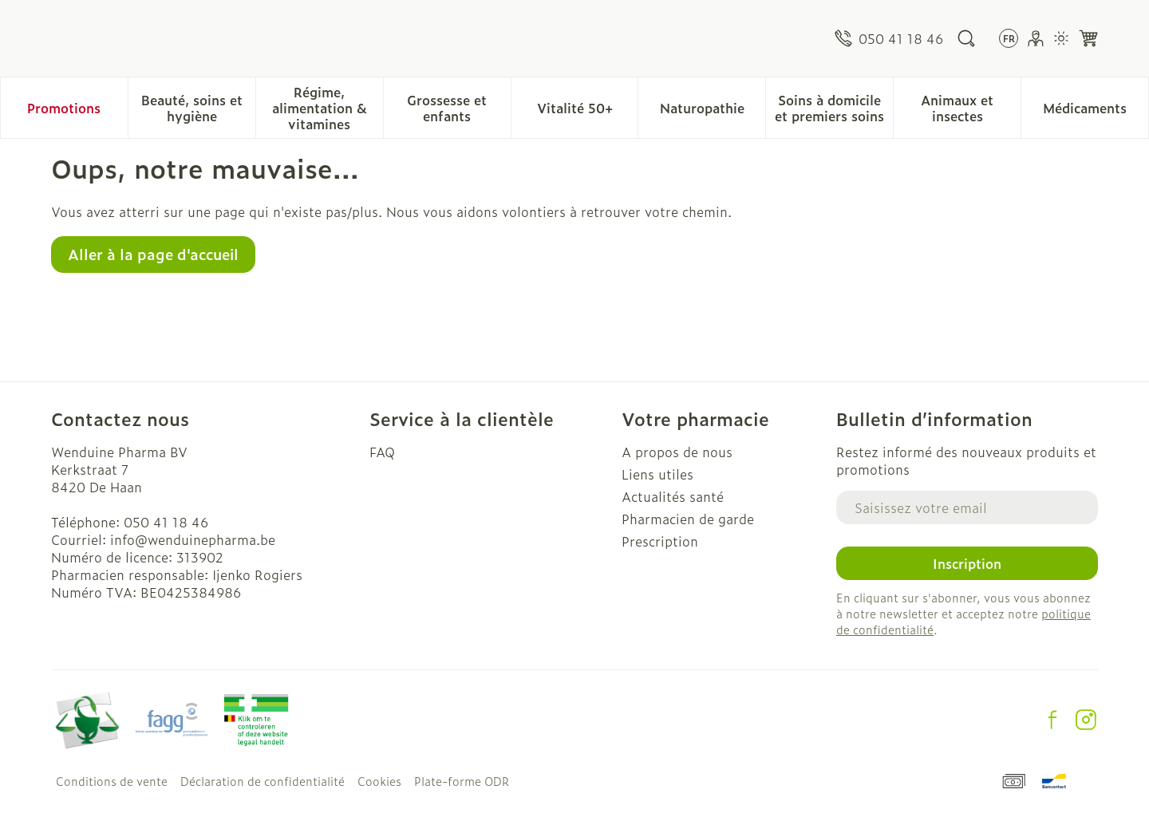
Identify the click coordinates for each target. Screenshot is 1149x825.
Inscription (967, 563)
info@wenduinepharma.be (192, 539)
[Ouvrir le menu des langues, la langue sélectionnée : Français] (1008, 38)
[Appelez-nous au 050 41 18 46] (889, 38)
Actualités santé (673, 496)
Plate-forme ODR (461, 781)
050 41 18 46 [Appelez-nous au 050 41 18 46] (166, 521)
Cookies (379, 781)
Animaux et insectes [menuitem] (971, 107)
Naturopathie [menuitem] (712, 111)
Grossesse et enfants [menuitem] (458, 107)
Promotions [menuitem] (64, 107)
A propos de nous (677, 451)
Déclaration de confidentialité (262, 781)
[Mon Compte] (1036, 38)
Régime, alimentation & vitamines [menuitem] (327, 107)
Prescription (660, 541)
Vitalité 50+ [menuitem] (587, 111)
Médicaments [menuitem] (1095, 111)
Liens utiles (657, 474)
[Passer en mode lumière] (1061, 38)
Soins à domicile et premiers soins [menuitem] (834, 107)
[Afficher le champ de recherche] (966, 38)
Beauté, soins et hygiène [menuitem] (198, 107)
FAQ (382, 451)
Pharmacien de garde (688, 518)
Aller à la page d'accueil (153, 254)
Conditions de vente (112, 781)
